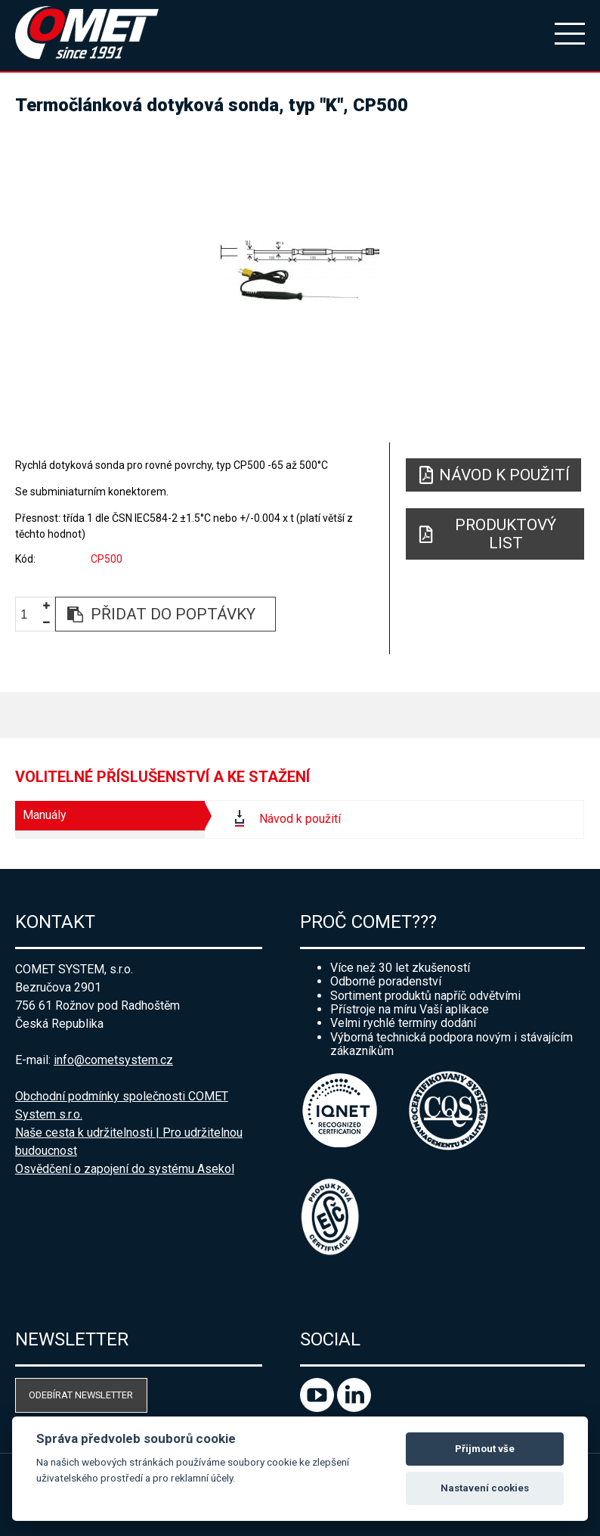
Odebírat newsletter (81, 1395)
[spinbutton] (29, 614)
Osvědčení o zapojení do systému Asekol (124, 1169)
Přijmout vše (485, 1448)
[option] (300, 272)
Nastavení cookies (485, 1488)
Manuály (44, 815)
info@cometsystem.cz (113, 1060)
